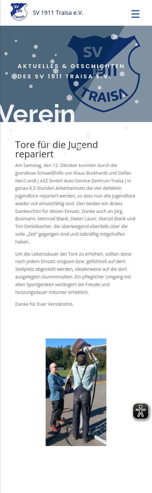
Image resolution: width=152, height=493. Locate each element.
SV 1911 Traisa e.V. (58, 12)
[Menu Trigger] (135, 13)
